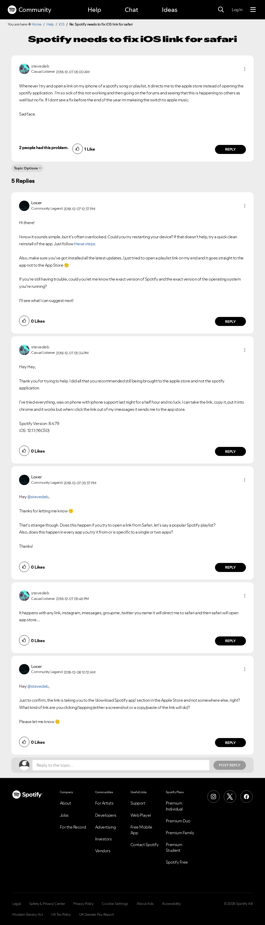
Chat (131, 9)
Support (137, 803)
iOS (61, 24)
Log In (237, 9)
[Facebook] (246, 796)
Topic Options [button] (26, 168)
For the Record (73, 827)
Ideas (169, 9)
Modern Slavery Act (27, 914)
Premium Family (180, 833)
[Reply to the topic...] (120, 765)
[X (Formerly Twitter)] (230, 796)
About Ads (145, 903)
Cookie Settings (115, 903)
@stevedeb (37, 497)
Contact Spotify (144, 844)
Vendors (103, 851)
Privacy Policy (83, 903)
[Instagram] (213, 796)
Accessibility (171, 903)
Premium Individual (174, 806)
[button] (245, 69)
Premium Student (174, 847)
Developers (106, 815)
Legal (16, 903)
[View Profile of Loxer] (36, 203)
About (65, 803)
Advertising (105, 827)
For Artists (104, 803)
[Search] (221, 9)
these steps (84, 244)
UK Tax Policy (61, 914)
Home (37, 24)
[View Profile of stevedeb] (40, 66)
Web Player (140, 815)
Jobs (64, 815)
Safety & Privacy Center (47, 903)
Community (29, 9)
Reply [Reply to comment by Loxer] (230, 321)
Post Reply (230, 765)
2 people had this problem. (43, 147)
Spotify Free (177, 862)
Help (94, 9)
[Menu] (253, 9)
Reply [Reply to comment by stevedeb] (230, 149)
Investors (103, 839)
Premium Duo (178, 821)
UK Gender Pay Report (96, 914)
